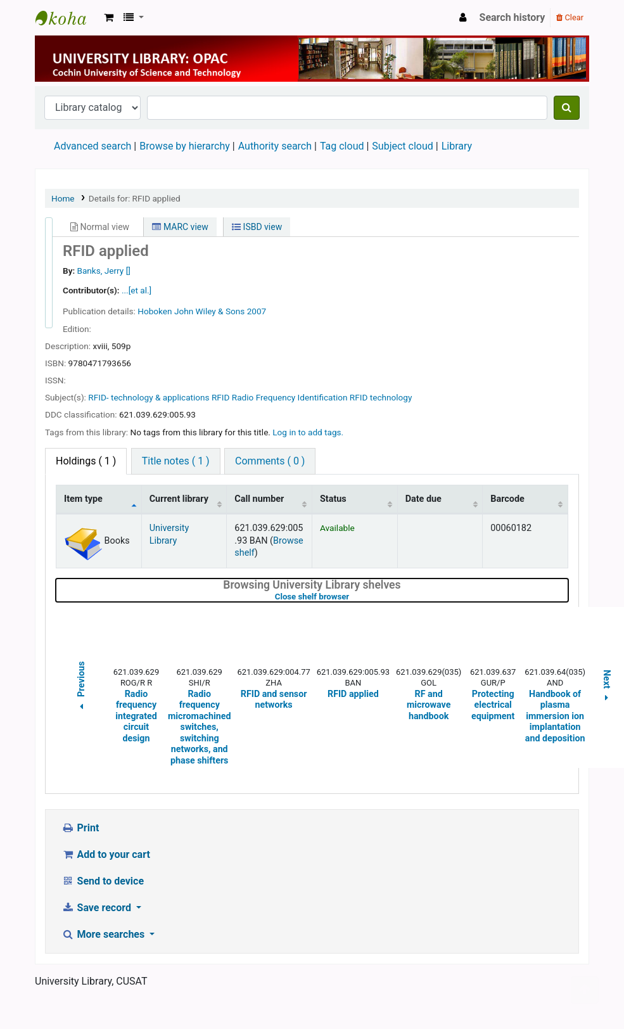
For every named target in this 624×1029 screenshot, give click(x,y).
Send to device (102, 881)
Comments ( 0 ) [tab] (270, 461)
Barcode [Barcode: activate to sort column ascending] (507, 499)
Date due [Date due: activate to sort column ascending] (423, 499)
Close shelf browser (352, 596)
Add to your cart (105, 854)
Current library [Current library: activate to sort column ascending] (179, 499)
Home (63, 198)
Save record (97, 908)
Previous (81, 687)
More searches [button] (104, 934)
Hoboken (154, 311)
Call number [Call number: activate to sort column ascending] (259, 499)
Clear (569, 17)
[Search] (567, 108)
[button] (108, 17)
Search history (512, 17)
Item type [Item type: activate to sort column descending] (83, 499)
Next (607, 687)
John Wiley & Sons (209, 311)
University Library (67, 17)
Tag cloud (342, 146)
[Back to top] (585, 990)
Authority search (275, 146)
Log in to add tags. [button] (307, 432)
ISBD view (257, 227)
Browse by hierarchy (184, 146)
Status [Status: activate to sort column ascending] (333, 499)
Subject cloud (402, 146)
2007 (257, 311)
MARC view (180, 227)
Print (80, 828)
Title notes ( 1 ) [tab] (176, 461)
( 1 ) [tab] (86, 461)
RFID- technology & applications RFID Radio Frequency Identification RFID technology (250, 397)
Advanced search (92, 146)
